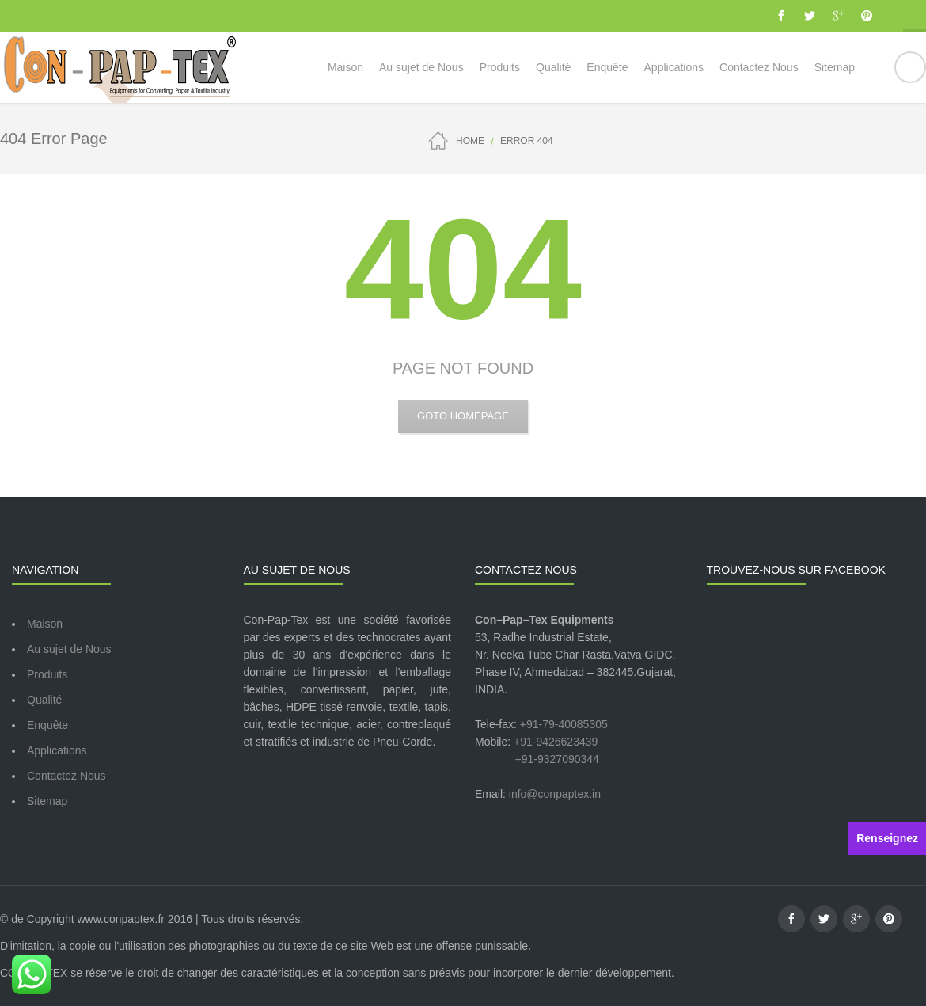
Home (470, 140)
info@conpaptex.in (555, 794)
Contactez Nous (66, 775)
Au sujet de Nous (69, 649)
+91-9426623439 (556, 741)
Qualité (44, 699)
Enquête (47, 725)
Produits (47, 674)
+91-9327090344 (557, 759)
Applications (57, 750)
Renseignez (887, 838)
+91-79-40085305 (564, 724)
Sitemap (47, 801)
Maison (45, 623)
